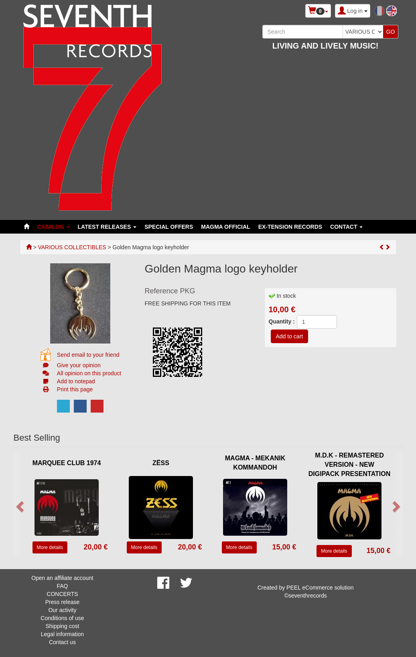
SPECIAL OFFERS (168, 227)
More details (50, 547)
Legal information (62, 634)
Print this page (75, 389)
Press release (62, 602)
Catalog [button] (53, 227)
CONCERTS (62, 594)
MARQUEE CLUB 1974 (66, 463)
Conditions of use (62, 618)
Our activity (62, 610)
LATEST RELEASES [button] (107, 227)
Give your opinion (79, 365)
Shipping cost (62, 626)
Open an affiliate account (62, 578)
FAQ (62, 586)
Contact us (62, 642)
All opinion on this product (89, 373)
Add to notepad (76, 381)
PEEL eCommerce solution (320, 587)
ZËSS (160, 463)
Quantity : (282, 321)
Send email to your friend (88, 355)
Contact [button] (346, 227)
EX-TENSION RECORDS (290, 227)
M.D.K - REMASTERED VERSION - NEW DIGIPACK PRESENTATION (349, 464)
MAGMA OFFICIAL (225, 227)
